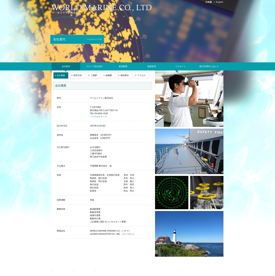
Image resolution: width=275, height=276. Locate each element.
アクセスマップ (99, 116)
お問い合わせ (60, 270)
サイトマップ (81, 270)
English (99, 270)
